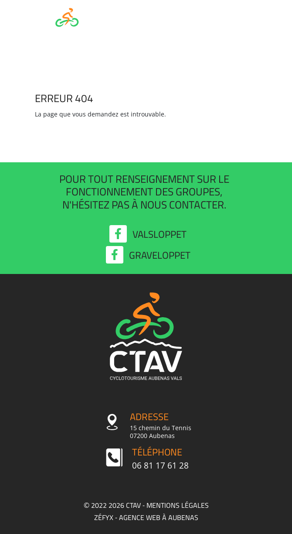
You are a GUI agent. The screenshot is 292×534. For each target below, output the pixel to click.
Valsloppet (148, 234)
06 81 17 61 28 (160, 465)
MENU (237, 25)
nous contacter (182, 205)
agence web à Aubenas (158, 517)
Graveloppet (148, 255)
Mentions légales (177, 505)
